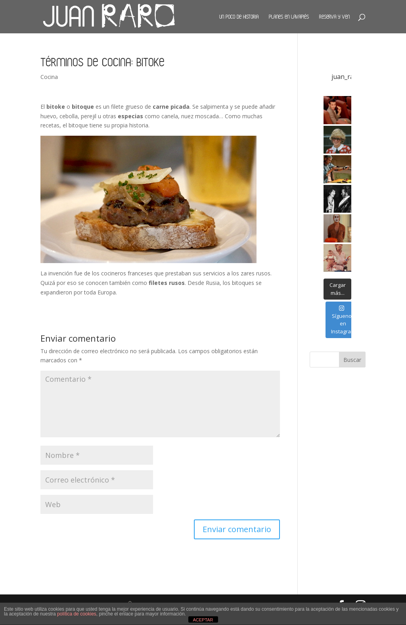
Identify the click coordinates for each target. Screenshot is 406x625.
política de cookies (76, 614)
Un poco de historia (239, 16)
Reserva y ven (334, 16)
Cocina (49, 77)
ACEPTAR (203, 619)
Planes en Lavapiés (289, 16)
